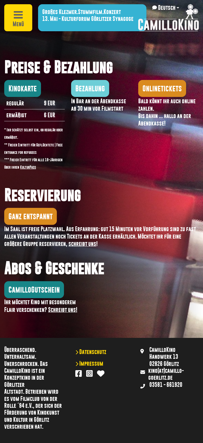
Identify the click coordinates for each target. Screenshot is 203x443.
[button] (165, 7)
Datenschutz (92, 352)
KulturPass (28, 167)
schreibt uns (82, 244)
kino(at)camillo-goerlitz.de (166, 374)
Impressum (90, 363)
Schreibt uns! (62, 310)
